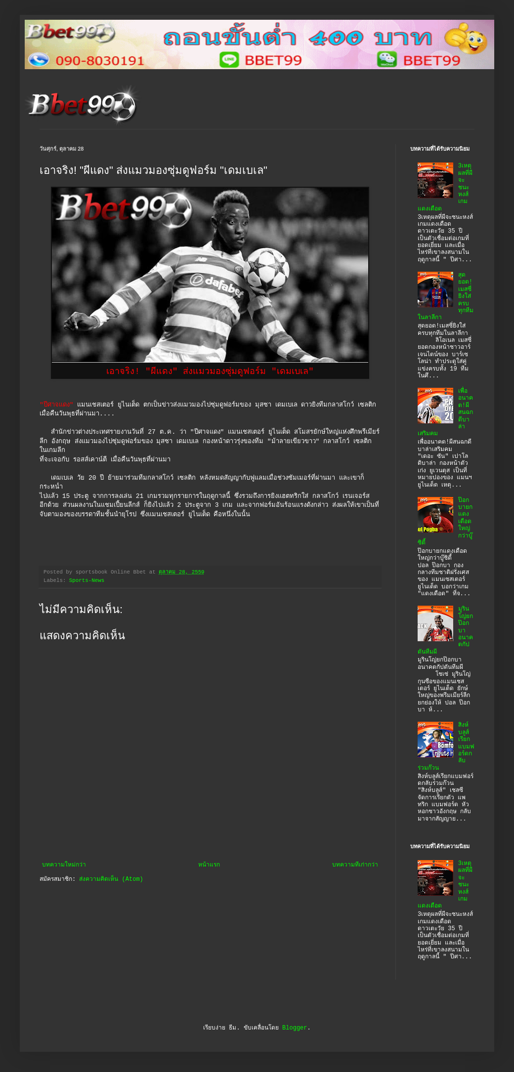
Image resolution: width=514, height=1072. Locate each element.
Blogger (294, 1028)
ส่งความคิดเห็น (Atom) (111, 879)
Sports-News (86, 580)
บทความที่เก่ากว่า (355, 865)
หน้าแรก (209, 865)
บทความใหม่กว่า (64, 865)
